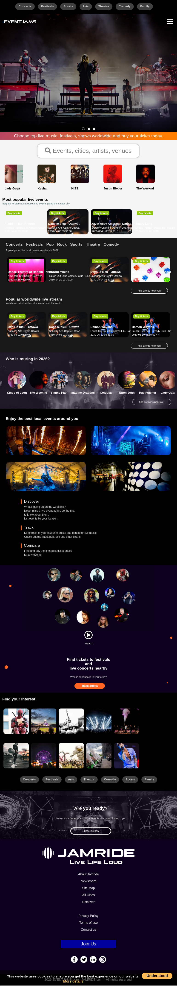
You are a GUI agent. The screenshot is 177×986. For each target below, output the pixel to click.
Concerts (24, 6)
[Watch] (88, 636)
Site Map (88, 889)
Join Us (88, 945)
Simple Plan (59, 394)
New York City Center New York (25, 277)
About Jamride (88, 875)
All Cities (88, 896)
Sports (68, 6)
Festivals (47, 6)
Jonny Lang (144, 225)
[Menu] (170, 21)
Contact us (88, 931)
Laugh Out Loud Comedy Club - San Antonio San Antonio (81, 277)
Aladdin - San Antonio (20, 225)
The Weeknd (38, 394)
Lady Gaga (168, 394)
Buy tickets (13, 214)
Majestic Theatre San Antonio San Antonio (28, 229)
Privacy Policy (88, 917)
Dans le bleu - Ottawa (63, 225)
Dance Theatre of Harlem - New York (33, 273)
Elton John (127, 394)
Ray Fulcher (147, 394)
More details (73, 981)
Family (145, 6)
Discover (88, 903)
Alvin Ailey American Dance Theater (117, 225)
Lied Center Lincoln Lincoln (147, 277)
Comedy (125, 6)
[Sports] (43, 722)
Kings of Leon (17, 394)
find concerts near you (151, 403)
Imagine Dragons (83, 394)
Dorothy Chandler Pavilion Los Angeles (114, 229)
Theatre (103, 6)
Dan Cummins (59, 273)
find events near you (149, 292)
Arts (86, 6)
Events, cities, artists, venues (88, 152)
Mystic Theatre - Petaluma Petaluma (156, 229)
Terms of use (88, 924)
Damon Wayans (101, 328)
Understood (157, 976)
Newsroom (88, 882)
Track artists (90, 687)
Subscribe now (91, 832)
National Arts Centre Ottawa (64, 229)
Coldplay (106, 394)
